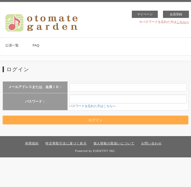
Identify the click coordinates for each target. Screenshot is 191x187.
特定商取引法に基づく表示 (65, 143)
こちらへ (182, 22)
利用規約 (32, 143)
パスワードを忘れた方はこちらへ (92, 106)
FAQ (36, 45)
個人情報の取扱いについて (113, 143)
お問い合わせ (151, 143)
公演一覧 (12, 45)
